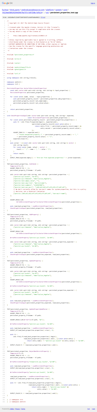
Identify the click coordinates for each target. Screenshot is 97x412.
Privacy (17, 409)
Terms (23, 409)
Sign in (93, 3)
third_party (15, 10)
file (43, 17)
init (47, 12)
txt (88, 409)
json (93, 409)
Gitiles (12, 409)
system (58, 10)
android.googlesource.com (32, 10)
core (65, 10)
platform (50, 10)
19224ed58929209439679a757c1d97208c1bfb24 (22, 12)
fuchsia (5, 10)
